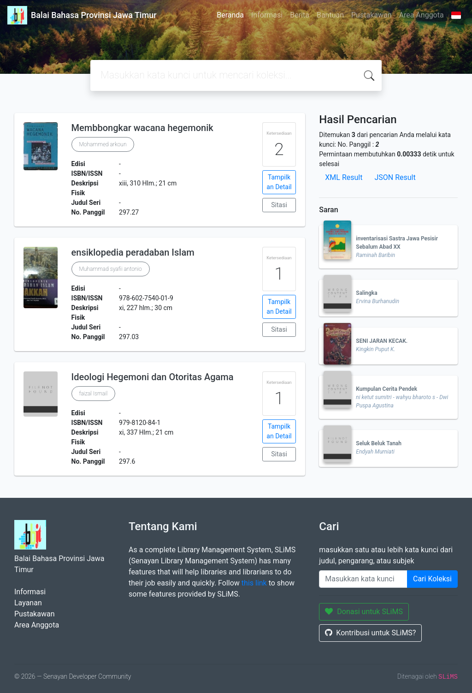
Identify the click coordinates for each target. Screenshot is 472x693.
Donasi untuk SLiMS (364, 611)
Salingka (366, 293)
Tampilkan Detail (278, 182)
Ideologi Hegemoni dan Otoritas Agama (152, 376)
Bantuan (330, 15)
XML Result (343, 177)
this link (254, 583)
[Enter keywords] (363, 579)
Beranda (230, 15)
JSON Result (394, 177)
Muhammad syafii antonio (110, 269)
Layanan (28, 602)
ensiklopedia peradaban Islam (133, 252)
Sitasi (279, 205)
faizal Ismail (93, 393)
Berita (299, 15)
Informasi (267, 15)
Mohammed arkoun (103, 144)
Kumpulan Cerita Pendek (386, 389)
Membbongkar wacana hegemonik (142, 127)
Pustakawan (371, 15)
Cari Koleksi (432, 578)
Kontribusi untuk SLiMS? (370, 632)
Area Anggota (421, 15)
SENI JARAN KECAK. (381, 341)
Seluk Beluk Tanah (378, 443)
